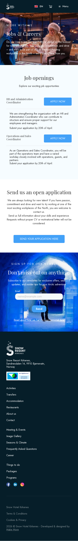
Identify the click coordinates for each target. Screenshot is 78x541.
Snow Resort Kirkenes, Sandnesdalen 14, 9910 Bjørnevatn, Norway (25, 363)
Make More (12, 529)
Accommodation (15, 401)
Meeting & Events (15, 429)
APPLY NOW (57, 101)
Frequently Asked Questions (21, 449)
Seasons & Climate (16, 442)
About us (11, 413)
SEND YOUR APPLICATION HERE (39, 239)
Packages (11, 471)
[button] (39, 6)
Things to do (13, 465)
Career (10, 455)
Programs (11, 477)
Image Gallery (13, 436)
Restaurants (12, 407)
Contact (10, 420)
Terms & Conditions (16, 513)
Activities (11, 388)
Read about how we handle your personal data (39, 320)
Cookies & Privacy (16, 520)
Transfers (11, 394)
